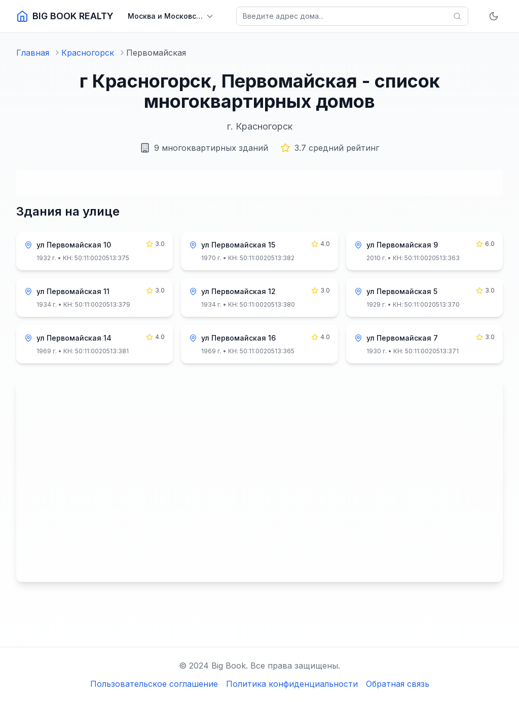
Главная (32, 53)
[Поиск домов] (352, 16)
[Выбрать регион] (171, 16)
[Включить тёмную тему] (494, 16)
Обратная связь (397, 684)
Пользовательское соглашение (154, 684)
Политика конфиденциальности (292, 684)
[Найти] (457, 16)
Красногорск (87, 53)
